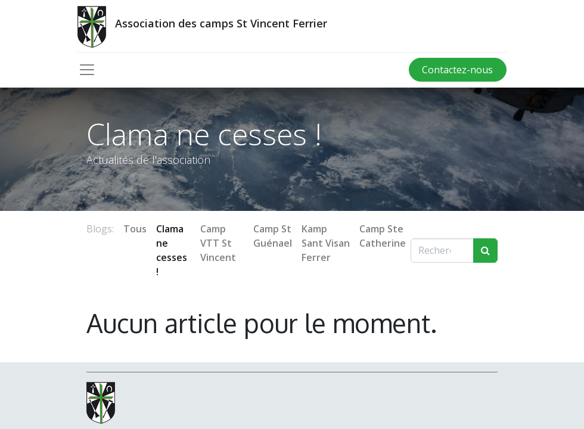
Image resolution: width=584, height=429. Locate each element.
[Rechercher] (485, 250)
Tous (135, 228)
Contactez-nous (457, 69)
